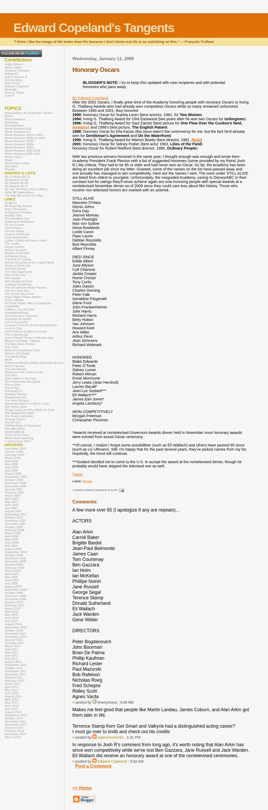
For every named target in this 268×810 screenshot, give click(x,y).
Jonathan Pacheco (17, 70)
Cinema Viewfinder (17, 234)
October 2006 (14, 479)
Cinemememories (16, 237)
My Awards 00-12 (16, 186)
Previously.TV (14, 391)
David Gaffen (13, 67)
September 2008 (16, 552)
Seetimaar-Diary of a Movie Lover (27, 403)
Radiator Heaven (16, 394)
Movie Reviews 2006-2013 (22, 153)
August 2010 (13, 624)
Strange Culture (15, 419)
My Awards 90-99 (16, 183)
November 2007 (15, 520)
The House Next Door (19, 293)
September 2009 (16, 589)
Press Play (12, 387)
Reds (196, 140)
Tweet (77, 474)
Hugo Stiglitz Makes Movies (23, 296)
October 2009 (14, 592)
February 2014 (14, 730)
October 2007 (14, 517)
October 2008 (14, 555)
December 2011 (15, 674)
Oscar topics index (17, 163)
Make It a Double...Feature (22, 340)
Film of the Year (15, 275)
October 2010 (14, 630)
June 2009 (12, 580)
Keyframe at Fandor (18, 318)
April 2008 (11, 536)
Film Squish (12, 278)
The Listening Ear (16, 334)
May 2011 (11, 652)
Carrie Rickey (14, 227)
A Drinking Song (15, 256)
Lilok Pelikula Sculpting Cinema (26, 331)
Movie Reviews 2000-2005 (22, 150)
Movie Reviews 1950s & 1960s (25, 138)
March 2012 (13, 683)
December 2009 (15, 599)
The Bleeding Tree (17, 218)
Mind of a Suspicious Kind (22, 350)
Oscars (87, 481)
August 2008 (13, 548)
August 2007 (13, 511)
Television (11, 166)
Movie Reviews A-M (18, 128)
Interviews (11, 122)
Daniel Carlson (15, 246)
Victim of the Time (17, 434)
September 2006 (16, 476)
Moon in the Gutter (17, 353)
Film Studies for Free (19, 281)
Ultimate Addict (15, 428)
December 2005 (15, 448)
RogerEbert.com (16, 397)
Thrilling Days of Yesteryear (23, 425)
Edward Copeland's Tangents (93, 28)
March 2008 (13, 533)
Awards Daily (13, 215)
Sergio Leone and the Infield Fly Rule (29, 409)
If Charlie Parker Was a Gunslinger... (29, 303)
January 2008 (14, 526)
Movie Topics (13, 156)
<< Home (82, 788)
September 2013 (16, 715)
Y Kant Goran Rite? (18, 441)
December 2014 (15, 734)
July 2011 (11, 658)
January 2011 (14, 639)
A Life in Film (13, 328)
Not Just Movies (15, 369)
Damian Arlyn (14, 80)
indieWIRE (12, 306)
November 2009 (15, 596)
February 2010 (14, 605)
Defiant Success (15, 249)
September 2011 (16, 665)
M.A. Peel (11, 347)
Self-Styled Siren (16, 406)
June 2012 (12, 693)
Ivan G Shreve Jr (16, 76)
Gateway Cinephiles (18, 284)
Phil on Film (12, 384)
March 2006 (13, 457)
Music (9, 160)
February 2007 (14, 492)
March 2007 (13, 495)
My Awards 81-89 (16, 179)
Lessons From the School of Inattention (31, 325)
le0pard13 (11, 73)
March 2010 (13, 608)
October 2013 (14, 718)
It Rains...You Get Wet (19, 309)
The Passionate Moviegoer (23, 381)
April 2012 (11, 686)
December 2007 (15, 523)
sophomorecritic (111, 737)
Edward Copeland (112, 761)
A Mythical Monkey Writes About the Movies (34, 362)
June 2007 (12, 505)
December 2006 (15, 486)
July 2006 (11, 470)
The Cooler (12, 243)
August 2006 (13, 473)
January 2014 (14, 727)
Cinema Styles (14, 231)
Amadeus (81, 127)
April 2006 (11, 461)
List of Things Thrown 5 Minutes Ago (29, 337)
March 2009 (13, 570)
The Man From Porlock (20, 344)
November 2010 (15, 633)
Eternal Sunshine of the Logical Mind (29, 262)
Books (9, 116)
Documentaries (15, 119)
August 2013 (13, 712)
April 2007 (11, 498)
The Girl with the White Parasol (25, 287)
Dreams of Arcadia (17, 253)
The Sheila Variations (19, 416)
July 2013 (11, 708)
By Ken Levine (14, 224)
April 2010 (11, 611)
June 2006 (12, 467)
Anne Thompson (16, 209)
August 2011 (13, 661)
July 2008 (11, 545)
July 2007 (11, 508)
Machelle (11, 89)
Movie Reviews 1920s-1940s (24, 134)
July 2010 (11, 621)
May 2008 (11, 539)
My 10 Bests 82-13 (17, 176)
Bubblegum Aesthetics (20, 221)
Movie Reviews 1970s (19, 141)
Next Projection (15, 365)
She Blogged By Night (19, 413)
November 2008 (15, 558)
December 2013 (15, 724)
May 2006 (11, 464)
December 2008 (15, 561)
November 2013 (15, 721)
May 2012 (11, 690)
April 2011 (11, 649)
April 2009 (11, 574)
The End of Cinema (18, 259)
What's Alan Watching (19, 438)
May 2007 (11, 501)
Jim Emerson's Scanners (21, 315)
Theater (10, 169)
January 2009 (14, 564)
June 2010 (12, 617)
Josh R (9, 95)
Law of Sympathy (16, 322)
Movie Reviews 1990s (19, 147)
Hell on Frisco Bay (17, 290)
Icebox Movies (14, 300)
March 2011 (13, 646)
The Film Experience (18, 271)
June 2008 (12, 542)
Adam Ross (12, 83)
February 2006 (14, 454)
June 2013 (12, 705)
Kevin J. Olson (14, 92)
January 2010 (14, 602)
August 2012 (13, 696)
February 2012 (14, 680)
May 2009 (11, 577)
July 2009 (11, 583)
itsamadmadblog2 (17, 312)
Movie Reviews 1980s (19, 144)
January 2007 (14, 489)
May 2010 (11, 614)
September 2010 (16, 627)
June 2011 (12, 655)
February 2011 (14, 643)
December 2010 (15, 636)
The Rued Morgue (17, 400)
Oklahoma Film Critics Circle (24, 372)
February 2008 (14, 530)
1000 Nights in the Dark (20, 378)
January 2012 (14, 677)
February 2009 (14, 567)
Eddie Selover (14, 64)
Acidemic (11, 202)
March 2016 (13, 737)
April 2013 (11, 699)
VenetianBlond (14, 431)
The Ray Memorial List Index (24, 195)
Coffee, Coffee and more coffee (26, 240)
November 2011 (15, 671)
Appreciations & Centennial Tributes (29, 112)
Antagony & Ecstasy (18, 212)
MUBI (8, 359)
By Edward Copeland (90, 98)
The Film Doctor (15, 268)
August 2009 (13, 586)
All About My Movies (18, 206)
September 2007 (16, 514)
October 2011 (14, 668)
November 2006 (15, 483)
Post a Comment (93, 766)
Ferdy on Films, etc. (18, 265)
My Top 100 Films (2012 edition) (26, 189)
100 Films (11, 375)
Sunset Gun (13, 422)
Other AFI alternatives (19, 192)
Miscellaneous (14, 125)
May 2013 (11, 702)
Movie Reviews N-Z (18, 131)
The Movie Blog (15, 356)
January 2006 (14, 451)
